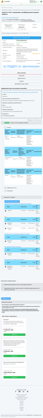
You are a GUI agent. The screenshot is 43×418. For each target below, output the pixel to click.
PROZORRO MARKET (21, 396)
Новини (21, 402)
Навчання (21, 401)
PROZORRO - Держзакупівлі (21, 394)
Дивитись (14, 334)
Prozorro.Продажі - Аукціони (21, 397)
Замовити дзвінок (32, 2)
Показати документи (8, 115)
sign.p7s (10, 210)
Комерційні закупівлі (21, 399)
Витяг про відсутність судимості (12, 66)
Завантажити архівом (12, 201)
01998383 (18, 53)
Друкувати (6, 298)
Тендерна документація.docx (9, 267)
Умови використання (37, 415)
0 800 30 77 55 (32, 0)
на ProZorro (23, 19)
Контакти (22, 404)
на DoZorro (29, 19)
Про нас (21, 405)
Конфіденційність (29, 415)
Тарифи (21, 410)
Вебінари (21, 408)
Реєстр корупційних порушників (31, 66)
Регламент (21, 407)
